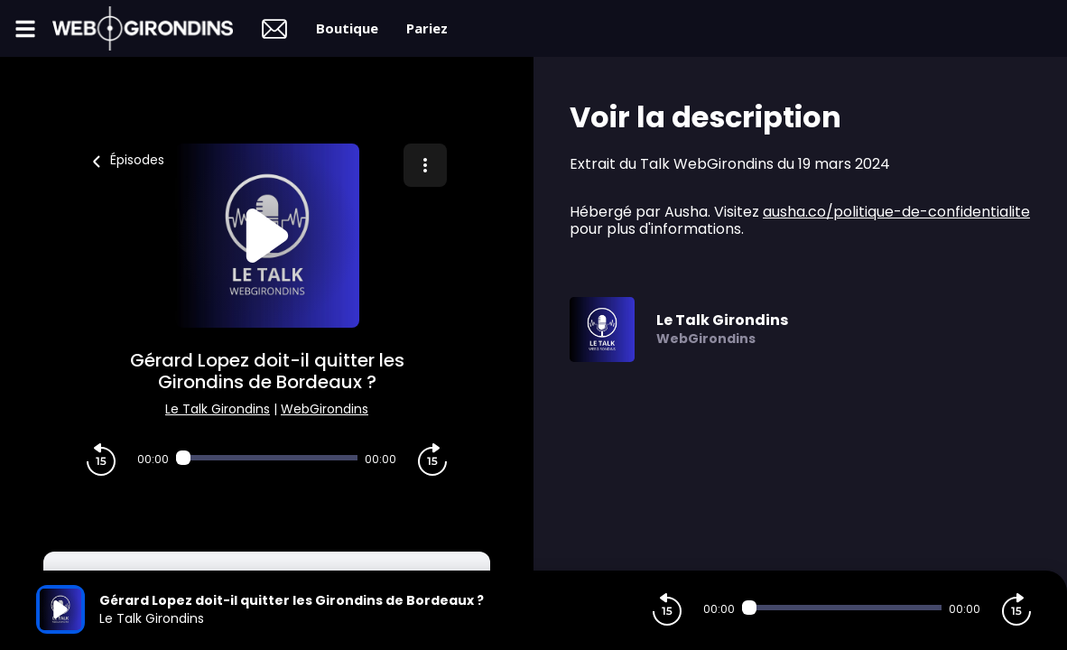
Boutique (347, 28)
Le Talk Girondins (217, 409)
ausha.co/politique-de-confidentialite (896, 211)
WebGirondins (324, 409)
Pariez (427, 28)
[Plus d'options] (425, 165)
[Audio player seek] (266, 458)
